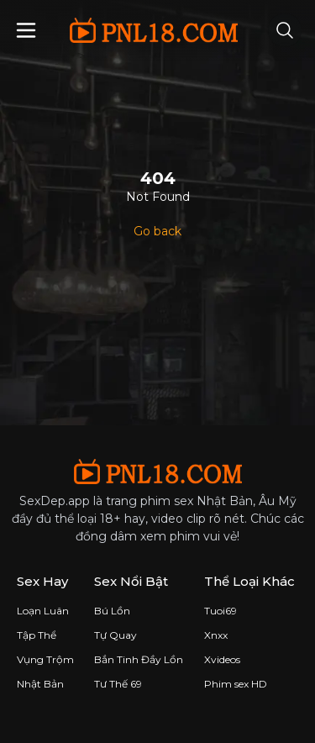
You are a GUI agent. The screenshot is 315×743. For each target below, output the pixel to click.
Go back (157, 231)
